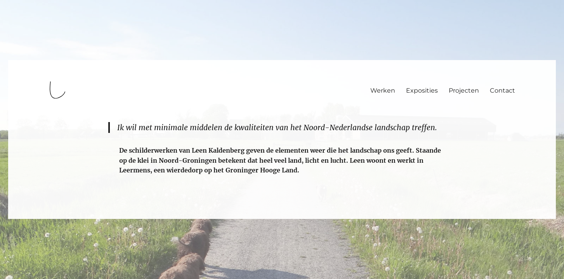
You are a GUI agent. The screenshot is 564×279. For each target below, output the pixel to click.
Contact (502, 90)
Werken (382, 90)
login (20, 215)
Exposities (422, 90)
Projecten (464, 90)
